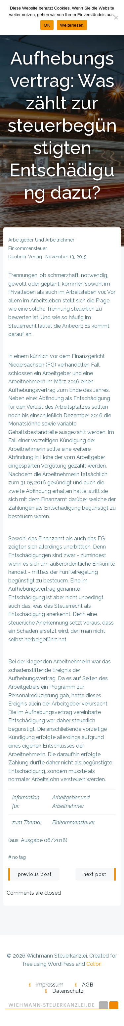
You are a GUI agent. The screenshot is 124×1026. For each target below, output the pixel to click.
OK (47, 25)
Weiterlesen (72, 25)
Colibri (94, 964)
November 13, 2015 (65, 256)
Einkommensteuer (27, 248)
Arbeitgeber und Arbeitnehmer (41, 240)
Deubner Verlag (25, 256)
